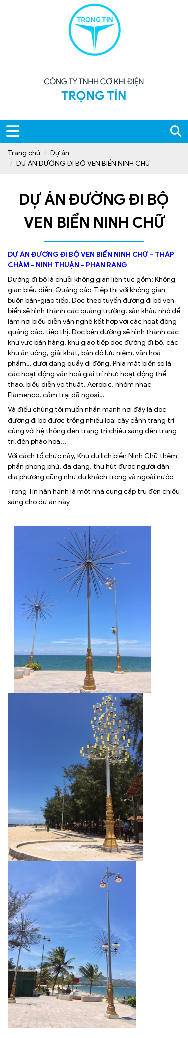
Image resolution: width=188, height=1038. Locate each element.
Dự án (59, 153)
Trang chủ (24, 153)
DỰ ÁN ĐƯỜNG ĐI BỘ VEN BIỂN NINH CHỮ (83, 163)
